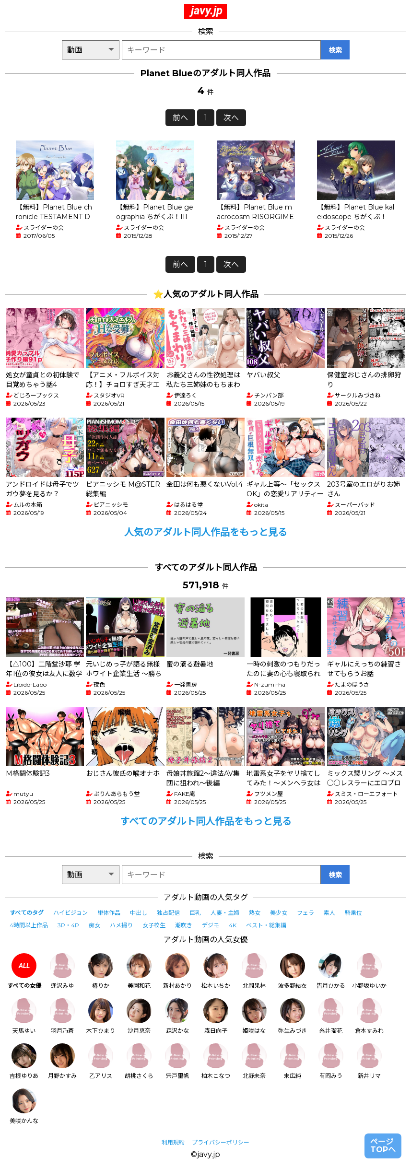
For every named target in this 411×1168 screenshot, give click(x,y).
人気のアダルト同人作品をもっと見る (205, 532)
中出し (138, 912)
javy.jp (207, 10)
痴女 (94, 925)
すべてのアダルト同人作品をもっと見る (206, 821)
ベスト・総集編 (266, 925)
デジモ (210, 925)
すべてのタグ (27, 912)
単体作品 (108, 912)
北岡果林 (254, 971)
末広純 (292, 1061)
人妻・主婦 (225, 912)
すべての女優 (24, 971)
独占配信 (168, 912)
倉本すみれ (369, 1016)
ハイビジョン (70, 912)
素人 (329, 912)
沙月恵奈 (139, 1016)
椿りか (100, 971)
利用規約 (173, 1142)
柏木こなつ (215, 1061)
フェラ (305, 912)
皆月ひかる (331, 971)
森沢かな (177, 1016)
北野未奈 (254, 1061)
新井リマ (369, 1061)
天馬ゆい (24, 1016)
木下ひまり (100, 1016)
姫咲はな (254, 1016)
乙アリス (100, 1061)
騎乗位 (353, 912)
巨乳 (195, 912)
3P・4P (68, 925)
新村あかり (177, 971)
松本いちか (215, 971)
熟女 (254, 912)
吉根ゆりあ (24, 1061)
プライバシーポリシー (220, 1142)
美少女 (278, 912)
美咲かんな (24, 1106)
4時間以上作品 (29, 925)
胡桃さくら (139, 1061)
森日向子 (215, 1016)
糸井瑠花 (330, 1016)
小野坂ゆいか (369, 971)
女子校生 (153, 925)
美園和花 (139, 971)
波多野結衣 (292, 971)
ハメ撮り (121, 925)
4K (232, 925)
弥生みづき (292, 1016)
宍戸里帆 (177, 1061)
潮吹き (183, 925)
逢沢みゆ (62, 971)
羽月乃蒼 (62, 1016)
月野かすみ (62, 1061)
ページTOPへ (383, 1145)
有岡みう (330, 1061)
